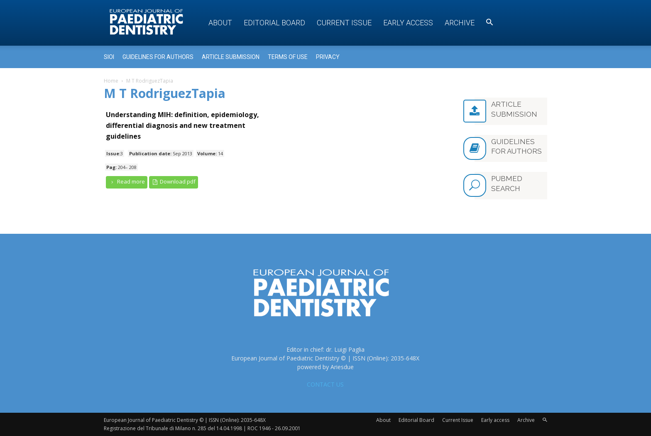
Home (111, 80)
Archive (460, 22)
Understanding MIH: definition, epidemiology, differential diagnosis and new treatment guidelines (182, 125)
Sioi (109, 57)
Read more (126, 182)
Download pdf (174, 182)
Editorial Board (274, 22)
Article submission (230, 57)
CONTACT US (325, 384)
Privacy (328, 57)
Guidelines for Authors (157, 57)
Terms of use (288, 57)
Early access (408, 22)
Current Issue (344, 22)
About (220, 22)
